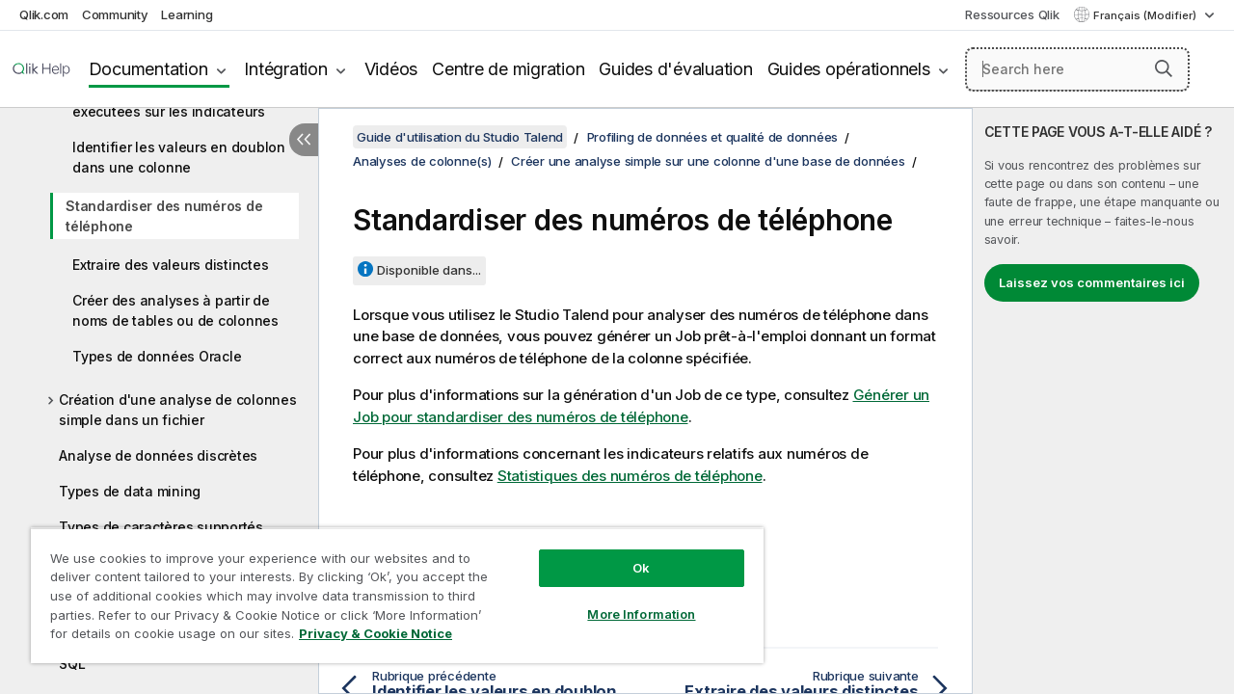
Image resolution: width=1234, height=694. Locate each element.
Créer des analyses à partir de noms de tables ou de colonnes (175, 310)
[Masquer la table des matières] (303, 139)
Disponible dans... (429, 270)
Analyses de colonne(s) (422, 161)
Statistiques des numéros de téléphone (630, 476)
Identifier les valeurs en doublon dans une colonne (178, 157)
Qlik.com (43, 14)
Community (115, 14)
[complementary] (1103, 401)
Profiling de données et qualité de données (713, 137)
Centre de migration (508, 69)
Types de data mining (130, 491)
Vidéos (391, 69)
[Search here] (1077, 69)
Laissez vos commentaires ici (1092, 282)
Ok (626, 553)
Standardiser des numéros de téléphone (164, 216)
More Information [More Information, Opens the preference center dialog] (627, 599)
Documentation (148, 69)
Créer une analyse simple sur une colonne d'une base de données (708, 161)
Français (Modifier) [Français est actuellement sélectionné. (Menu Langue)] (1146, 15)
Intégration (285, 69)
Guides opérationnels (848, 69)
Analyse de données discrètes (158, 455)
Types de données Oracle (156, 356)
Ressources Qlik (1012, 14)
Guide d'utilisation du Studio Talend (460, 137)
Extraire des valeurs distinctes (170, 264)
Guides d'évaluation (675, 69)
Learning (186, 14)
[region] (388, 588)
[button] (1163, 68)
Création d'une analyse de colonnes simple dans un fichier (178, 409)
